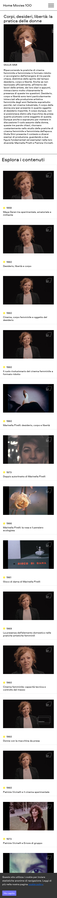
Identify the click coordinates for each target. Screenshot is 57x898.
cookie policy (35, 884)
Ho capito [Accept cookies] (9, 893)
